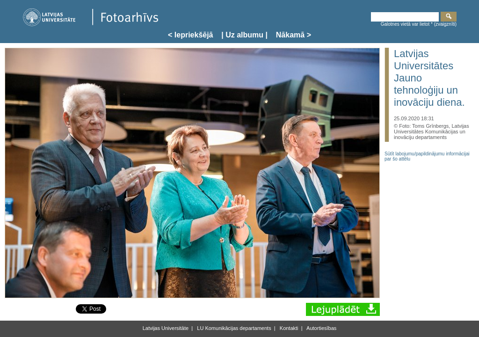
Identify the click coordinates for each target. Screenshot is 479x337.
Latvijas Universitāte (166, 328)
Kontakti (288, 328)
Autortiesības (321, 328)
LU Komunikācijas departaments (233, 328)
